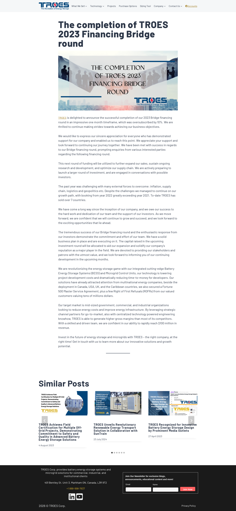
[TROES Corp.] (54, 5)
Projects (111, 6)
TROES (62, 117)
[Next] (191, 420)
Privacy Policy (189, 505)
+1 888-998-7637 (76, 488)
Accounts (191, 6)
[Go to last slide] (45, 420)
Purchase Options (128, 6)
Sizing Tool (145, 6)
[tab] (112, 452)
